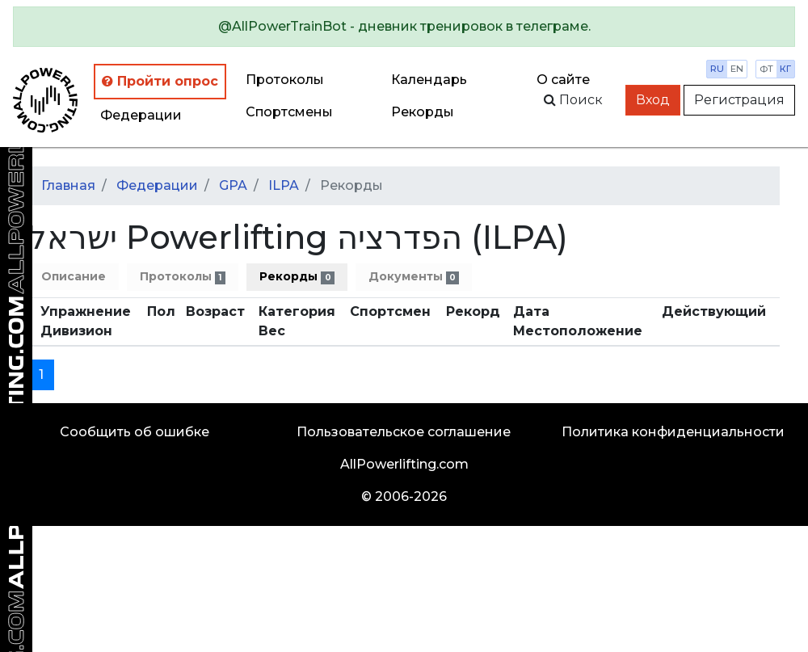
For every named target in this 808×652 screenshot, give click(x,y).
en (736, 68)
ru (717, 68)
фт (766, 68)
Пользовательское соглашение (404, 432)
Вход (653, 99)
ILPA (283, 185)
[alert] (404, 26)
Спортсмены (289, 112)
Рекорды (296, 276)
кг (785, 68)
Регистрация (739, 99)
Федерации (141, 115)
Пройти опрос (160, 81)
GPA (233, 185)
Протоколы (285, 79)
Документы (413, 276)
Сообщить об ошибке (134, 432)
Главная (68, 185)
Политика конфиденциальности (673, 432)
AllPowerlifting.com (404, 464)
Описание (73, 276)
